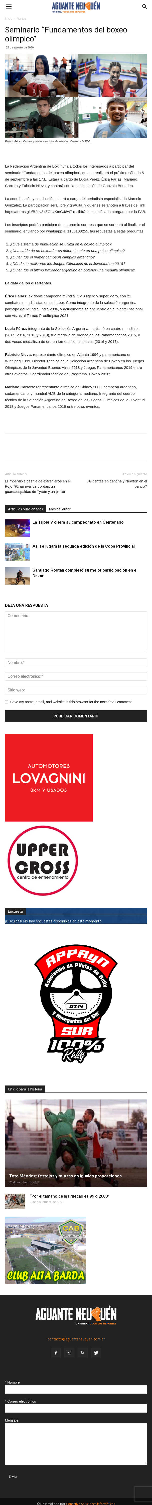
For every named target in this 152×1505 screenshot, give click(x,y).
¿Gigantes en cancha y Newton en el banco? (117, 484)
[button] (145, 6)
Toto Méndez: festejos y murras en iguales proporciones (65, 1175)
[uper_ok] (42, 895)
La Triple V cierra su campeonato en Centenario (78, 522)
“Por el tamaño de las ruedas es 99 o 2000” (69, 1196)
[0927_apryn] (76, 1073)
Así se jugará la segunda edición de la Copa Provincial (84, 546)
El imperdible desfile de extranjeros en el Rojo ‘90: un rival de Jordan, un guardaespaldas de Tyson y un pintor (38, 486)
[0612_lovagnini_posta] (49, 820)
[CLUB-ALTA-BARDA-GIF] (45, 1282)
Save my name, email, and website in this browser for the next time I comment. (71, 702)
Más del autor (60, 509)
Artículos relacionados (25, 509)
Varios (21, 18)
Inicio (9, 18)
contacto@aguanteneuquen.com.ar (76, 1339)
